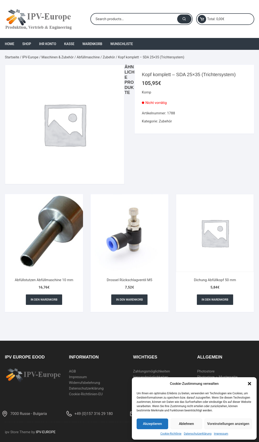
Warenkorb (92, 44)
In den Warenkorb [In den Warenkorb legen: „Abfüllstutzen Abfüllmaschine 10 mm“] (44, 299)
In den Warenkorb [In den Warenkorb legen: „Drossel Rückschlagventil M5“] (129, 299)
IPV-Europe (30, 57)
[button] (249, 383)
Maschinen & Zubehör (58, 57)
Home (9, 44)
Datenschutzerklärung (198, 433)
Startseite (12, 57)
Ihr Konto (47, 44)
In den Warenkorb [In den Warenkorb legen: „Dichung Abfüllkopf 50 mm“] (215, 299)
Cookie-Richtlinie (170, 433)
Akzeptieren (152, 424)
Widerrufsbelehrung (84, 383)
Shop (26, 44)
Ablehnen (186, 424)
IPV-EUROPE (46, 432)
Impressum (221, 433)
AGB (72, 371)
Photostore (206, 371)
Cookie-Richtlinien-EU (86, 394)
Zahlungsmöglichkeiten (151, 371)
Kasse (69, 44)
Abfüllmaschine (88, 57)
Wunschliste (121, 44)
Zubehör (109, 57)
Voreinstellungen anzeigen (228, 424)
